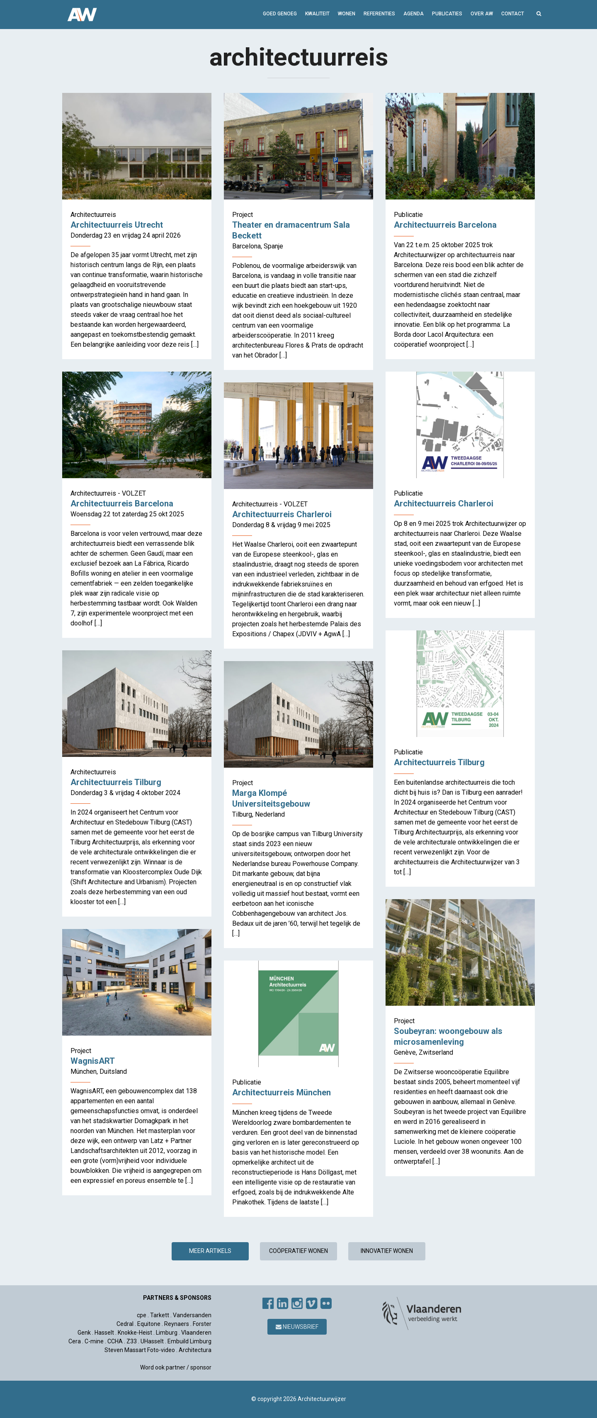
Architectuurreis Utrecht (116, 225)
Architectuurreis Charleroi (443, 503)
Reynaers (176, 1324)
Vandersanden (192, 1315)
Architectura (195, 1350)
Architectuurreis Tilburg (439, 762)
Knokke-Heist (135, 1332)
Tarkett (159, 1315)
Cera (74, 1341)
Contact (512, 14)
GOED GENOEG (280, 14)
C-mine (94, 1341)
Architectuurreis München (281, 1092)
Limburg (166, 1332)
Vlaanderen (196, 1332)
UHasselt (152, 1341)
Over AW (482, 14)
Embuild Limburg (189, 1341)
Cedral (124, 1324)
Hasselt (104, 1332)
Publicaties (447, 14)
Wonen (346, 14)
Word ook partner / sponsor (175, 1367)
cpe (141, 1315)
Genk (84, 1332)
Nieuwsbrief (297, 1326)
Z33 (131, 1341)
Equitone (148, 1324)
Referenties (379, 14)
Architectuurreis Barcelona (445, 225)
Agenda (413, 14)
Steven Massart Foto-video (139, 1350)
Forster (202, 1324)
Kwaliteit (317, 14)
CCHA (115, 1341)
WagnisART (92, 1061)
